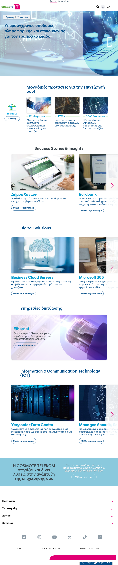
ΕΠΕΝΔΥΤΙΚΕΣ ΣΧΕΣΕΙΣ (90, 548)
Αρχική (10, 17)
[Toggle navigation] (113, 6)
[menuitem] (24, 537)
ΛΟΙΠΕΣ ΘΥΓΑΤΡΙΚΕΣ (50, 548)
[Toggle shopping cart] (108, 7)
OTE (19, 548)
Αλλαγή (12, 118)
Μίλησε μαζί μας (84, 477)
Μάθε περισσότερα (23, 293)
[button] (112, 185)
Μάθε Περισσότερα (23, 207)
